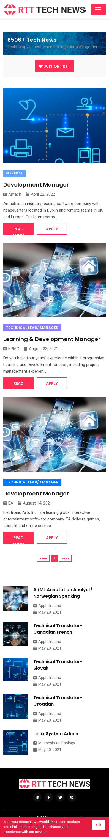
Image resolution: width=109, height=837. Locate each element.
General (14, 173)
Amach (12, 194)
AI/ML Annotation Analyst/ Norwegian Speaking (62, 592)
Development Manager (36, 185)
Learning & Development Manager (51, 339)
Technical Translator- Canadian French (58, 628)
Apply (52, 229)
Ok (98, 825)
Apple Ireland (47, 605)
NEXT (65, 558)
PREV (43, 558)
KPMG (11, 348)
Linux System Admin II (57, 733)
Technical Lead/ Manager (32, 327)
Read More (18, 230)
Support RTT (54, 66)
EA (8, 503)
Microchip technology (54, 743)
